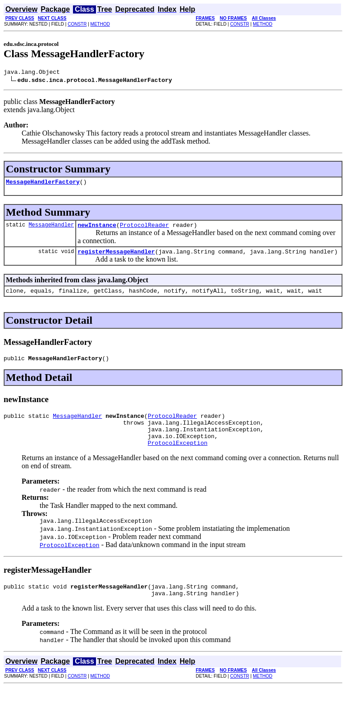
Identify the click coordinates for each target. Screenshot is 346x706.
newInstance (96, 229)
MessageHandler (51, 228)
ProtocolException (178, 457)
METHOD (100, 24)
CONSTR (77, 24)
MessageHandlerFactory (43, 184)
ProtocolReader (144, 229)
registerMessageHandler (116, 257)
